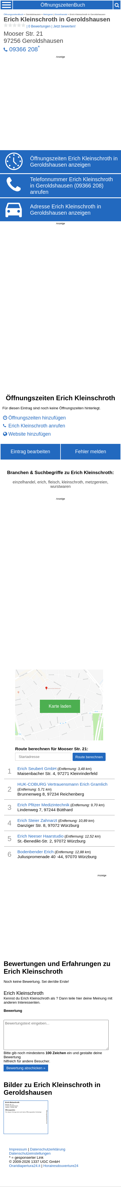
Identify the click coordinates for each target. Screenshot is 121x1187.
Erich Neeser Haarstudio (40, 836)
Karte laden (60, 706)
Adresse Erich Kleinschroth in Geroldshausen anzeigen (65, 209)
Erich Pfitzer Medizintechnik (43, 804)
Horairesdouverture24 (60, 1166)
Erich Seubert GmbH (36, 768)
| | (40, 26)
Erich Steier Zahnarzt (37, 820)
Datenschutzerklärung (47, 1149)
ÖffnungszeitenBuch (62, 5)
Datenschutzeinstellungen (30, 1153)
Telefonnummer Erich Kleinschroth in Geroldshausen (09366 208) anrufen (71, 185)
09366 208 (23, 49)
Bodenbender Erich (35, 851)
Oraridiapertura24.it (24, 1166)
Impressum (18, 1149)
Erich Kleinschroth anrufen (36, 426)
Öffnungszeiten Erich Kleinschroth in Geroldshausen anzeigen (74, 161)
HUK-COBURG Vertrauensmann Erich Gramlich (62, 784)
